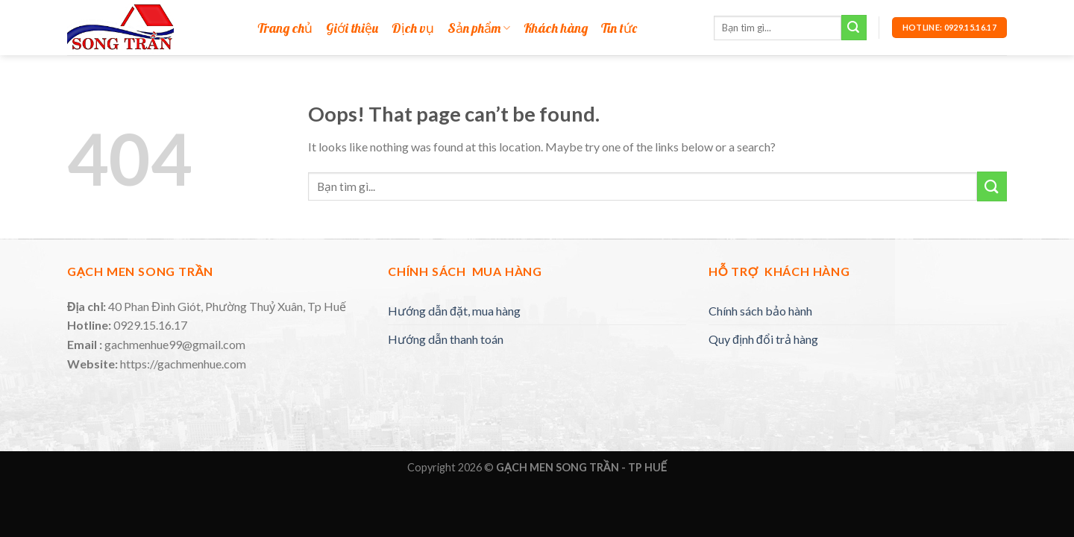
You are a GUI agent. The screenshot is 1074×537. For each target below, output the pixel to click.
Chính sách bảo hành (760, 311)
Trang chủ (285, 28)
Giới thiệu (352, 28)
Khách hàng (556, 28)
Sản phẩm (479, 28)
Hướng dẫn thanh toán (445, 339)
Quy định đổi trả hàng (763, 339)
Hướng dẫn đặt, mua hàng (454, 311)
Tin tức (619, 28)
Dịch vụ (413, 28)
